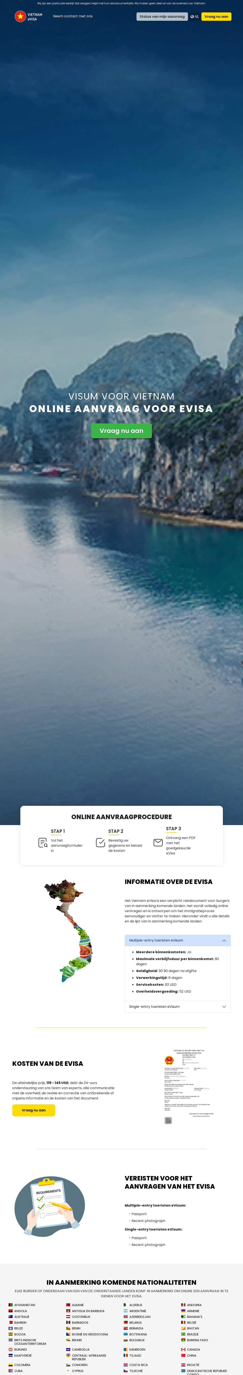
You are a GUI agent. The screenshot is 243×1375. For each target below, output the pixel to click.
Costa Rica (136, 1365)
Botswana (135, 1334)
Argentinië (135, 1311)
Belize (16, 1328)
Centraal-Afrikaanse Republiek (86, 1357)
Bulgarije (134, 1340)
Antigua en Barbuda (85, 1311)
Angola (18, 1311)
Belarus (133, 1323)
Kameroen (134, 1349)
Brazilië (190, 1334)
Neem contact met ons (73, 16)
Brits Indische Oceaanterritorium (27, 1342)
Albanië (75, 1305)
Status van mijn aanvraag (162, 16)
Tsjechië (133, 1371)
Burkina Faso (194, 1340)
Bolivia (17, 1334)
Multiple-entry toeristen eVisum (156, 940)
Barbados (77, 1323)
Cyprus (74, 1371)
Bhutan (190, 1328)
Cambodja (78, 1349)
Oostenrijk (78, 1317)
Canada (190, 1349)
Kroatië (190, 1365)
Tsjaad (132, 1355)
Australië (19, 1317)
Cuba (16, 1371)
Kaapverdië (20, 1355)
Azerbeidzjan (137, 1317)
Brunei (74, 1340)
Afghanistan (22, 1305)
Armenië (190, 1311)
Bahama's (191, 1317)
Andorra (191, 1305)
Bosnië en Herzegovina (87, 1334)
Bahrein (17, 1323)
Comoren (76, 1365)
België (188, 1323)
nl (194, 16)
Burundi (18, 1349)
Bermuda (133, 1328)
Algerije (133, 1305)
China (188, 1355)
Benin (73, 1328)
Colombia (19, 1365)
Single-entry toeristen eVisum (154, 1006)
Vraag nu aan (216, 16)
